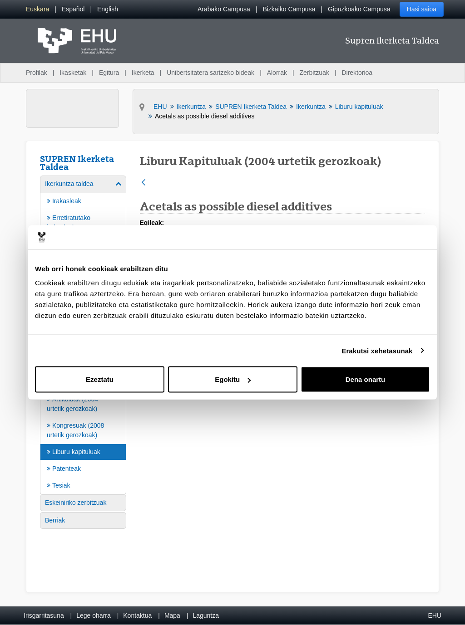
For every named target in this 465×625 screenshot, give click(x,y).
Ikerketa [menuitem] (143, 72)
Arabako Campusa (224, 9)
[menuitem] (37, 9)
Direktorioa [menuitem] (356, 72)
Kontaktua (137, 615)
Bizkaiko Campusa (288, 9)
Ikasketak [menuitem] (72, 72)
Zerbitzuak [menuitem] (314, 72)
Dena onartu (366, 379)
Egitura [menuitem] (109, 72)
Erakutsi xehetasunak (376, 350)
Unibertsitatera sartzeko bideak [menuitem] (210, 72)
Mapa (172, 615)
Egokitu (233, 379)
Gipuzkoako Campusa (359, 9)
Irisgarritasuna (44, 615)
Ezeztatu (100, 379)
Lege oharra (93, 615)
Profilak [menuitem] (36, 72)
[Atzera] (143, 183)
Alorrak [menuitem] (277, 72)
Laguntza (206, 615)
